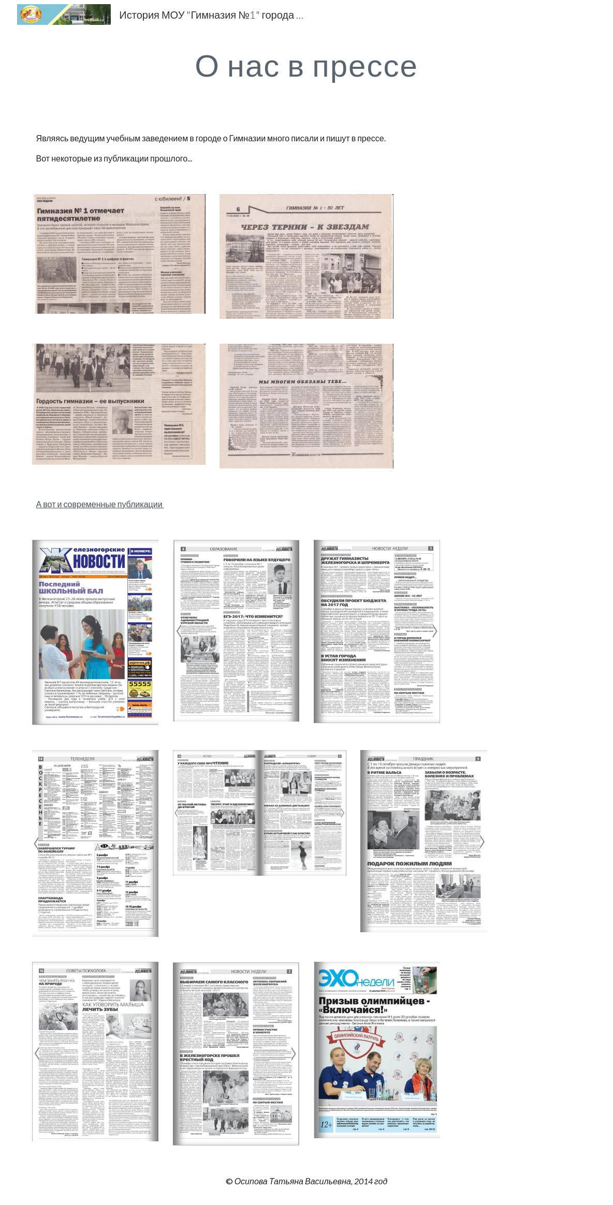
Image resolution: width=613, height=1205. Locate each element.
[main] (306, 64)
